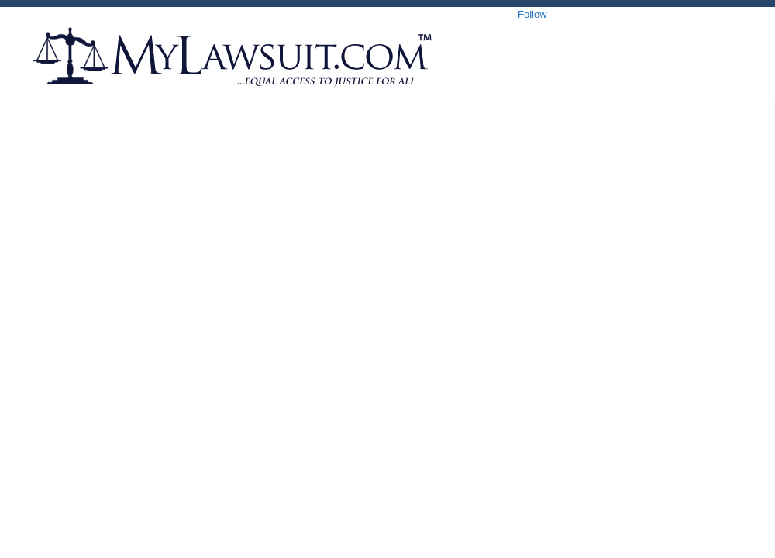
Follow (532, 14)
